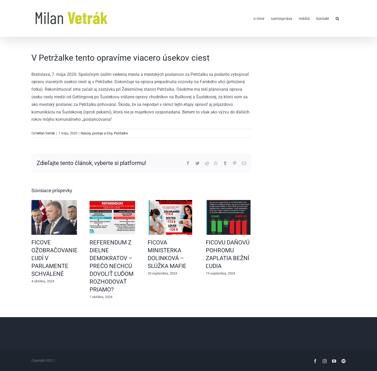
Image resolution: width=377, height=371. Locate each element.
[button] (337, 18)
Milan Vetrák (45, 133)
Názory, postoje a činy (96, 133)
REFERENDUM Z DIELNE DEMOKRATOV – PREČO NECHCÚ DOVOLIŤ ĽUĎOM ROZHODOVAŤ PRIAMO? (112, 266)
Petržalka (121, 133)
